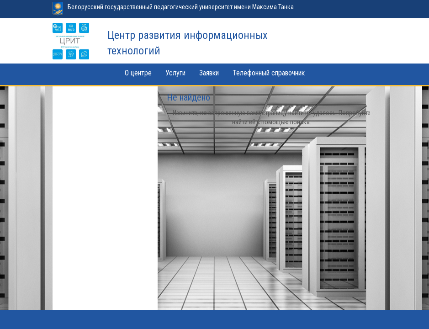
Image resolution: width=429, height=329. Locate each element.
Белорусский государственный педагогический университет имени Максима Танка (181, 7)
